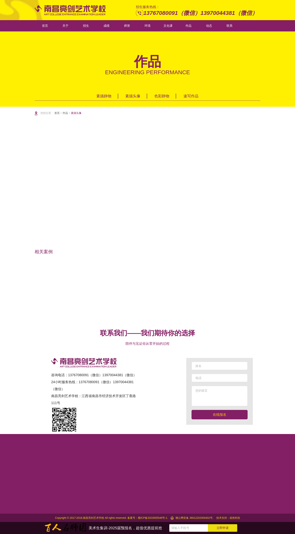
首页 (57, 112)
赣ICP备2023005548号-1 (152, 517)
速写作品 (190, 96)
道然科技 (235, 517)
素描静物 (103, 96)
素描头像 (132, 96)
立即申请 (223, 527)
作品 (65, 112)
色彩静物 (161, 96)
